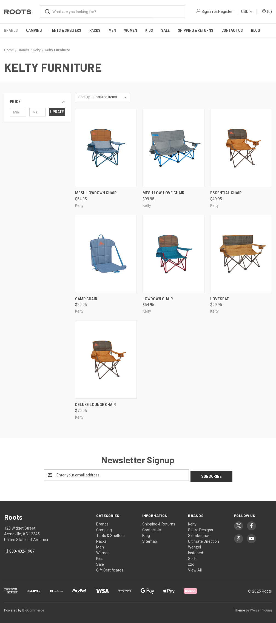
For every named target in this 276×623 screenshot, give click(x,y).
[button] (37, 101)
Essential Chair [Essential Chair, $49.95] (226, 192)
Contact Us (232, 30)
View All (195, 569)
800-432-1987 (22, 549)
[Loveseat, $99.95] (241, 254)
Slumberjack (199, 534)
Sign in (207, 11)
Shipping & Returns (195, 30)
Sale (165, 30)
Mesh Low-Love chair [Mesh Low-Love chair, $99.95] (163, 192)
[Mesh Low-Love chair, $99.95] (173, 148)
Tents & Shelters (65, 30)
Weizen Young (261, 609)
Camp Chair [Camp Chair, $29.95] (86, 298)
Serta (193, 557)
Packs (94, 30)
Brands (11, 30)
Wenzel (194, 546)
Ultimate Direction (203, 540)
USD (246, 11)
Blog (255, 30)
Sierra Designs (200, 528)
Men (112, 30)
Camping (34, 30)
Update (57, 111)
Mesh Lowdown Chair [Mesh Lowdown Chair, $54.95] (96, 192)
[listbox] (111, 97)
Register (225, 11)
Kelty (192, 523)
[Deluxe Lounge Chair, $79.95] (106, 360)
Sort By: (84, 97)
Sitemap (149, 540)
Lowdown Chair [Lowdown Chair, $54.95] (158, 298)
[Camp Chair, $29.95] (106, 254)
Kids (149, 30)
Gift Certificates (109, 569)
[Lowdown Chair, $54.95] (173, 254)
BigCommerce (33, 609)
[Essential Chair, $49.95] (241, 148)
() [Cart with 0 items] (267, 11)
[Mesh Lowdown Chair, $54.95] (106, 148)
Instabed (195, 551)
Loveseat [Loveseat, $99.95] (219, 298)
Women (130, 30)
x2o (191, 563)
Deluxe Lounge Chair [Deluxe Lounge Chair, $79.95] (95, 404)
